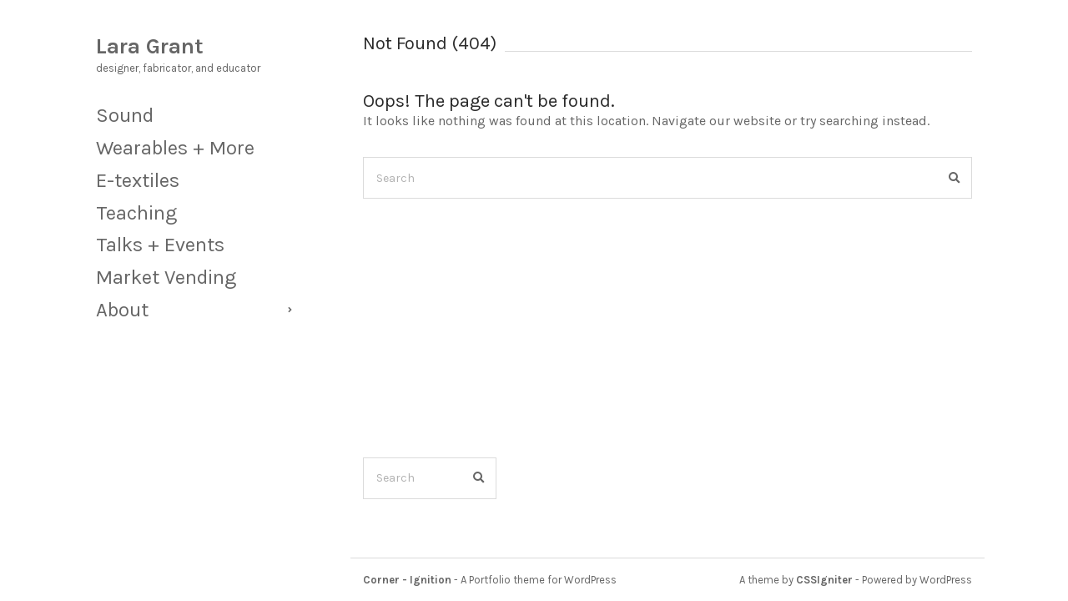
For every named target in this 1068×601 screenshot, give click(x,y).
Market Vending (166, 277)
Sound (125, 115)
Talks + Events (160, 244)
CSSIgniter (824, 579)
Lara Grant (150, 46)
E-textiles (137, 180)
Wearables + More (175, 147)
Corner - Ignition (407, 579)
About (122, 309)
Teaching (136, 213)
